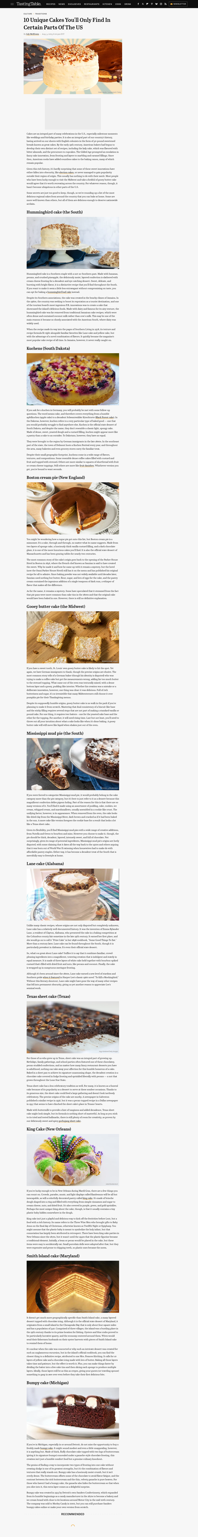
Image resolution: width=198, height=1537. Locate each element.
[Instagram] (161, 4)
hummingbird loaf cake (59, 291)
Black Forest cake (105, 417)
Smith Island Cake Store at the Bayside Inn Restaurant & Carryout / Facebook (92, 1311)
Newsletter (178, 4)
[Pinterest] (152, 4)
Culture (28, 14)
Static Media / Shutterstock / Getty (109, 92)
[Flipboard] (147, 4)
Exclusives (74, 4)
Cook (118, 4)
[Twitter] (143, 4)
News (62, 4)
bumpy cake (46, 1448)
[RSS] (165, 4)
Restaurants (91, 4)
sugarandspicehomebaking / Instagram (105, 1437)
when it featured (51, 977)
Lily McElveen (32, 33)
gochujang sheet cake (70, 1120)
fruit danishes (87, 465)
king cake (87, 1198)
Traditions (41, 14)
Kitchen (107, 4)
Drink (128, 4)
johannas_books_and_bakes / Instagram (104, 918)
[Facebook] (138, 4)
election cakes (66, 172)
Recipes (50, 4)
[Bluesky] (156, 4)
